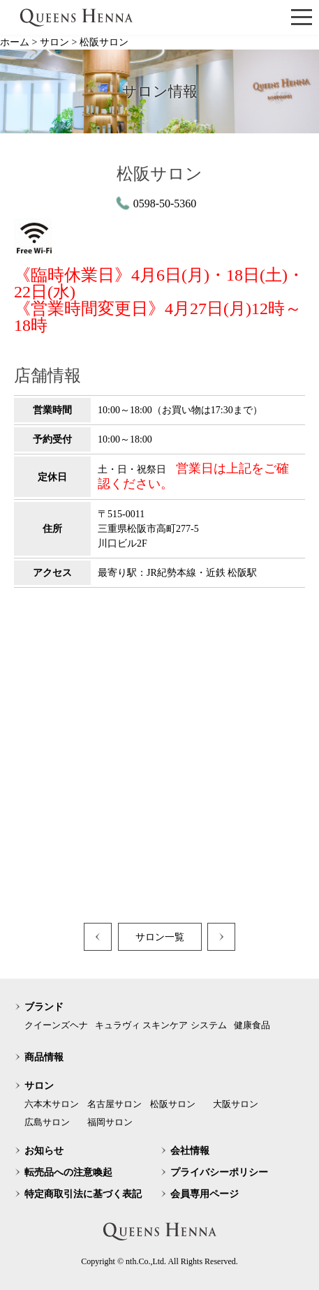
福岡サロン (110, 1122)
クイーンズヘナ (56, 1025)
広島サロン (47, 1122)
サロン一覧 (159, 937)
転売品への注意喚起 (68, 1172)
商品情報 (44, 1057)
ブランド (44, 1007)
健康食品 (252, 1025)
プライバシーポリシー (219, 1172)
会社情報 (189, 1151)
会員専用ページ (204, 1194)
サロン (39, 1086)
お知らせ (44, 1151)
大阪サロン (235, 1104)
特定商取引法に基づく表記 (83, 1194)
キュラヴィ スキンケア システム (161, 1025)
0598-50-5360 (165, 203)
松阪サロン (172, 1104)
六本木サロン (51, 1104)
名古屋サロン (114, 1104)
